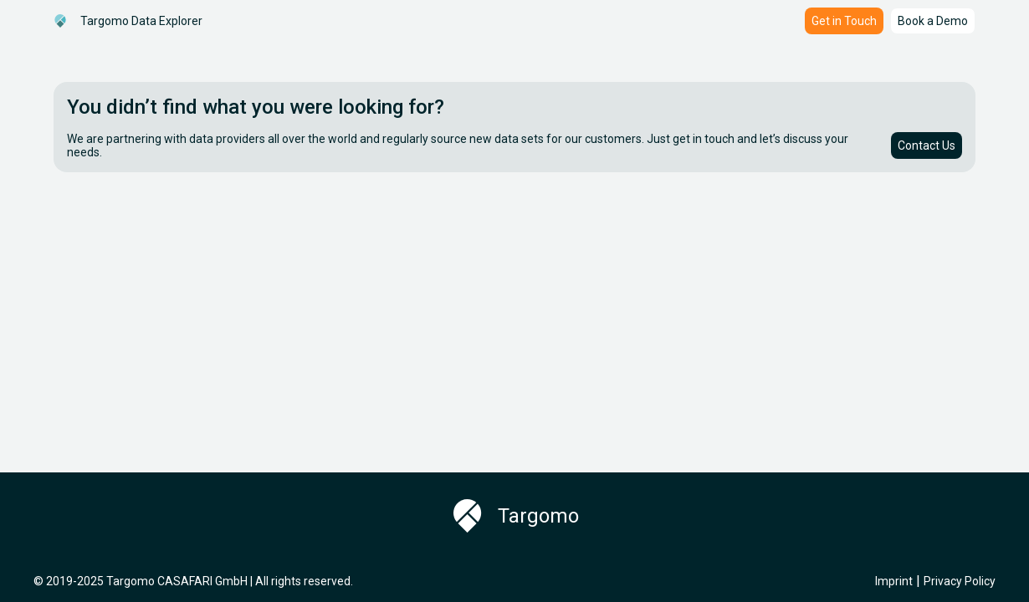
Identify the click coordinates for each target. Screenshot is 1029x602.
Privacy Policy (960, 581)
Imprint (894, 581)
